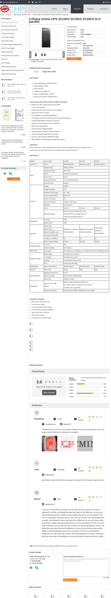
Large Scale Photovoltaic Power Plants (12, 70)
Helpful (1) (67, 424)
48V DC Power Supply (7, 48)
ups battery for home (59, 546)
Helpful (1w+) (50, 504)
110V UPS (4, 59)
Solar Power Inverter (7, 41)
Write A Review (49, 393)
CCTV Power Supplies (7, 37)
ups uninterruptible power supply (42, 546)
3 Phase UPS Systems (8, 33)
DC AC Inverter (5, 63)
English (108, 2)
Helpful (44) (49, 475)
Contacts (90, 9)
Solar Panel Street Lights (8, 74)
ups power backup (71, 546)
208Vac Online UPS (7, 52)
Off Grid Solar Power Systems (10, 55)
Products (77, 9)
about (65, 9)
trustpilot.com (50, 424)
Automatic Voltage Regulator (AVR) (11, 44)
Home (54, 9)
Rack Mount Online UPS (8, 26)
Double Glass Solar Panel (8, 66)
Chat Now (104, 9)
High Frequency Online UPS (21, 14)
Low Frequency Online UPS (9, 30)
